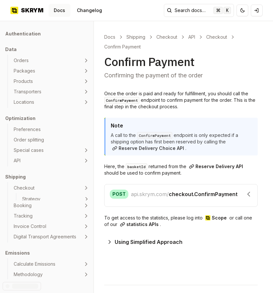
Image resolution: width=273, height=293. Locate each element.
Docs (59, 10)
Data (11, 49)
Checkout (166, 37)
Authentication (23, 33)
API (191, 37)
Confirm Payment (122, 46)
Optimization (20, 118)
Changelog (89, 10)
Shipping (15, 177)
